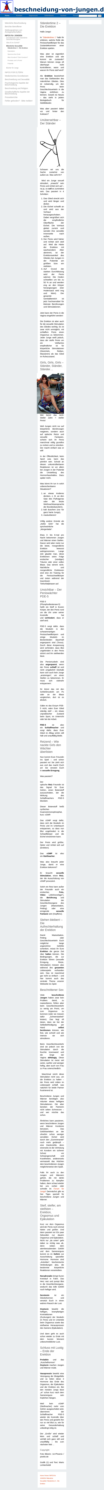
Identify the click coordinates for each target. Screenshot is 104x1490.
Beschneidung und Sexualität (17, 79)
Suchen (63, 16)
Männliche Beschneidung (15, 23)
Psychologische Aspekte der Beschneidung (17, 84)
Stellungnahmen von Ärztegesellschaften (13, 31)
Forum (75, 16)
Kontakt (19, 16)
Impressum (33, 16)
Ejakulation (11, 51)
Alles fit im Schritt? (13, 42)
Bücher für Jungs (12, 68)
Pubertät (10, 63)
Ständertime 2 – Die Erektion (18, 48)
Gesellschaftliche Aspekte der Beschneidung (17, 93)
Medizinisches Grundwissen (16, 76)
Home (7, 16)
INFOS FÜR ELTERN (14, 72)
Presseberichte (11, 97)
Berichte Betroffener (13, 26)
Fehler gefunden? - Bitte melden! (18, 101)
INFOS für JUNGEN (13, 35)
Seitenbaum (49, 16)
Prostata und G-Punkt (15, 60)
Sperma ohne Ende (14, 54)
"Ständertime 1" (49, 37)
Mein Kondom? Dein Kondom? (18, 57)
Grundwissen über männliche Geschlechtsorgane (16, 38)
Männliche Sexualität (14, 46)
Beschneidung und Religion (16, 88)
